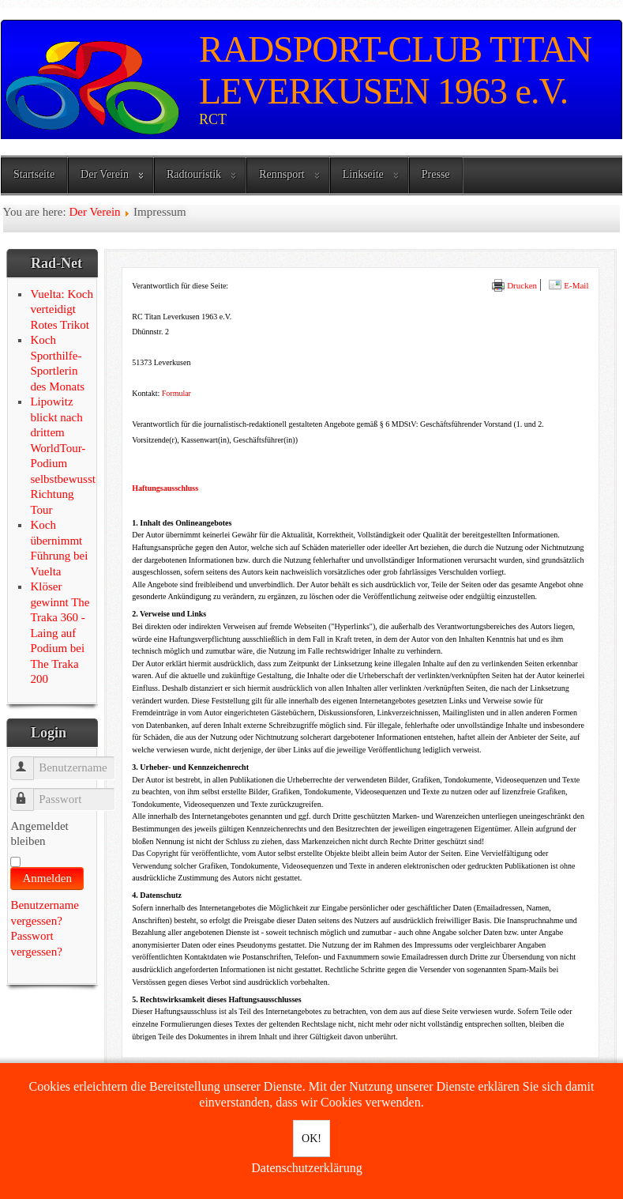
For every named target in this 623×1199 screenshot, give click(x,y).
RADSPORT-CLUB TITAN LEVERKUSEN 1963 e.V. (395, 70)
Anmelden (46, 878)
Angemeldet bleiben (39, 834)
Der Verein (105, 174)
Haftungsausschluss (165, 488)
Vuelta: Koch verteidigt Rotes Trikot (61, 309)
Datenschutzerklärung (306, 1167)
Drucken (514, 285)
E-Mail (569, 285)
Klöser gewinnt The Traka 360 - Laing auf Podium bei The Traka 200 (59, 632)
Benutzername (29, 760)
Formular (176, 393)
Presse (436, 174)
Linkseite (363, 174)
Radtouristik (194, 174)
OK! (311, 1138)
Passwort (29, 792)
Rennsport (282, 174)
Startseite (33, 174)
